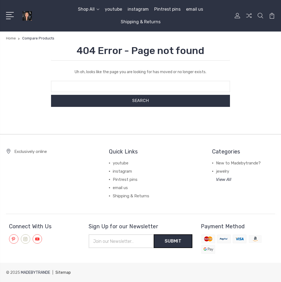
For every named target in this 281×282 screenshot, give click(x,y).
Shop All (88, 9)
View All (223, 179)
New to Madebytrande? (238, 163)
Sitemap (63, 272)
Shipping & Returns (141, 21)
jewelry (222, 171)
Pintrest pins (167, 9)
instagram (138, 9)
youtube (113, 9)
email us (194, 9)
